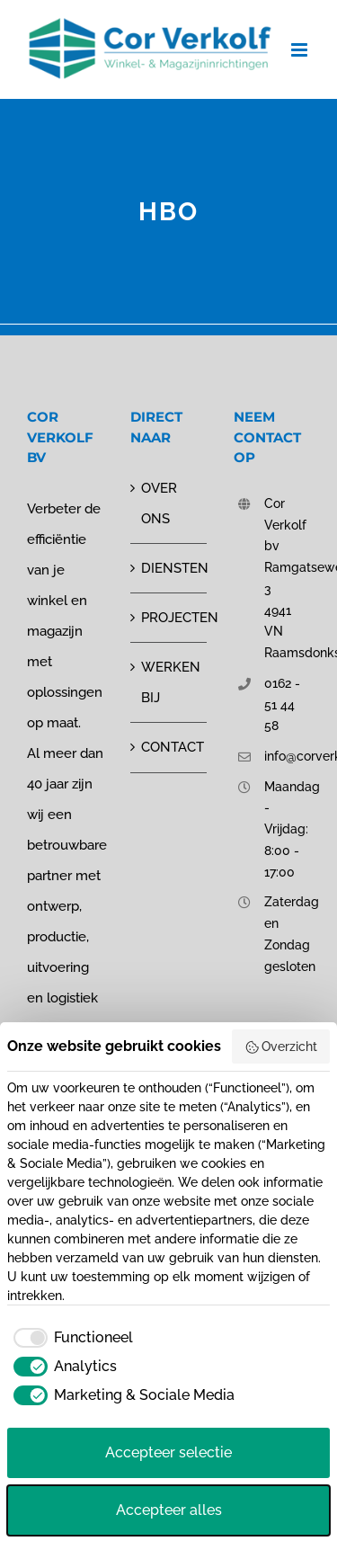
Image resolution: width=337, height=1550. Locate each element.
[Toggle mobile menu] (300, 49)
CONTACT (169, 747)
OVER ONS (159, 503)
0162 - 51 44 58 (282, 705)
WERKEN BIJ (169, 682)
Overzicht (281, 1047)
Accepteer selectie (168, 1452)
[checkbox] (70, 1338)
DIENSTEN (169, 568)
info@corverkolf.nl (287, 756)
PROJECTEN (169, 618)
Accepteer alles (169, 1510)
